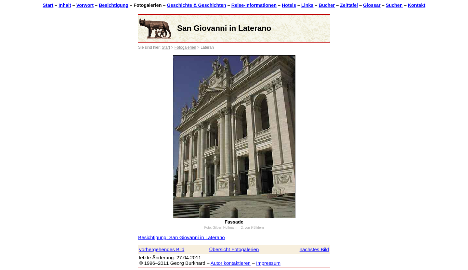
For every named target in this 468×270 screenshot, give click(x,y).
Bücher (327, 5)
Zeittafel (349, 5)
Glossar (372, 5)
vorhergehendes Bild (161, 249)
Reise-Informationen (254, 5)
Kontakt (416, 5)
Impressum (268, 263)
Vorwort (85, 5)
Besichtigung (113, 5)
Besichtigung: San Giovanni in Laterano (181, 237)
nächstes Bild (314, 249)
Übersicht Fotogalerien (234, 249)
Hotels (289, 5)
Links (307, 5)
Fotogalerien (185, 47)
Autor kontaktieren (231, 263)
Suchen (394, 5)
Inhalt (64, 5)
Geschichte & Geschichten (196, 5)
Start (48, 5)
